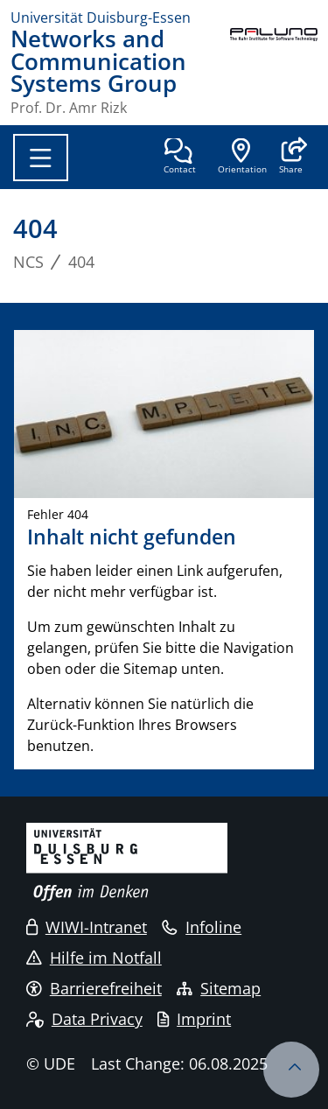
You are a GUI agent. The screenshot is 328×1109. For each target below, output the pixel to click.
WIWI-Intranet (86, 926)
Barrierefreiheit (94, 988)
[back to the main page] (274, 71)
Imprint (194, 1018)
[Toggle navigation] (40, 157)
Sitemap (219, 988)
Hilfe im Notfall (94, 957)
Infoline (201, 926)
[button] (291, 157)
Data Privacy (84, 1018)
